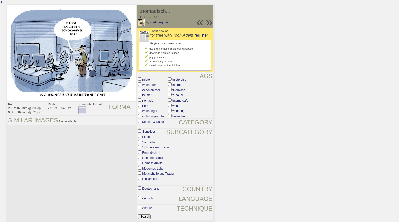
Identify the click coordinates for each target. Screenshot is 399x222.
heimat (146, 95)
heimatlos (178, 116)
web (175, 106)
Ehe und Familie (153, 158)
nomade (147, 100)
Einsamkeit (149, 179)
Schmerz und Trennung (158, 147)
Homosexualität (152, 163)
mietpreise (179, 79)
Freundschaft (151, 153)
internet (177, 85)
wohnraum (149, 85)
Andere (147, 208)
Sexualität (149, 142)
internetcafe (180, 100)
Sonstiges (149, 131)
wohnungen (150, 111)
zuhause (178, 95)
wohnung (178, 111)
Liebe (146, 137)
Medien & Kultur (153, 122)
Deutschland (150, 188)
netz (145, 106)
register (202, 35)
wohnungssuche (153, 116)
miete (146, 79)
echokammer (151, 90)
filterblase (178, 90)
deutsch (147, 198)
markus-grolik (159, 22)
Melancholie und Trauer (158, 173)
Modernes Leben (153, 168)
